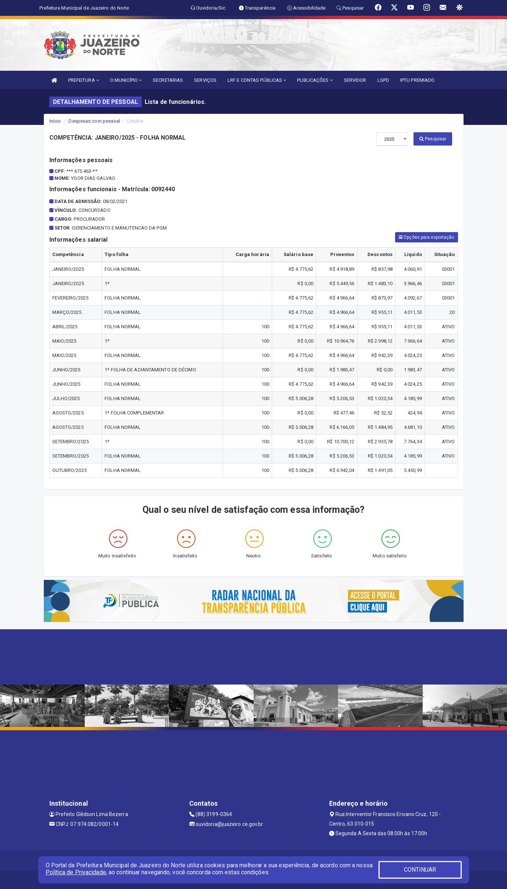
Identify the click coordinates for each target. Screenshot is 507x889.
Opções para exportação (426, 237)
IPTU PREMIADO (417, 80)
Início (55, 121)
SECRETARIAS (168, 80)
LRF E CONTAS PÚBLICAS (257, 80)
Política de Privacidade (76, 872)
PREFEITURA (83, 80)
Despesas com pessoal (94, 121)
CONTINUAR (420, 869)
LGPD (383, 80)
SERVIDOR (355, 80)
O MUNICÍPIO (126, 80)
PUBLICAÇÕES (314, 80)
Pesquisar (432, 138)
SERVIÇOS (205, 80)
